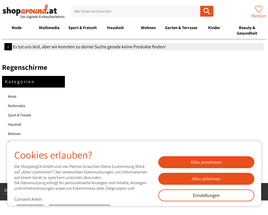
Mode (17, 27)
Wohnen (148, 27)
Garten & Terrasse (181, 27)
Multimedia (49, 27)
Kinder (214, 27)
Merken (258, 16)
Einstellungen (206, 195)
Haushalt (115, 27)
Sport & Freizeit (82, 27)
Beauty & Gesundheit (247, 30)
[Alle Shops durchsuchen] (206, 11)
